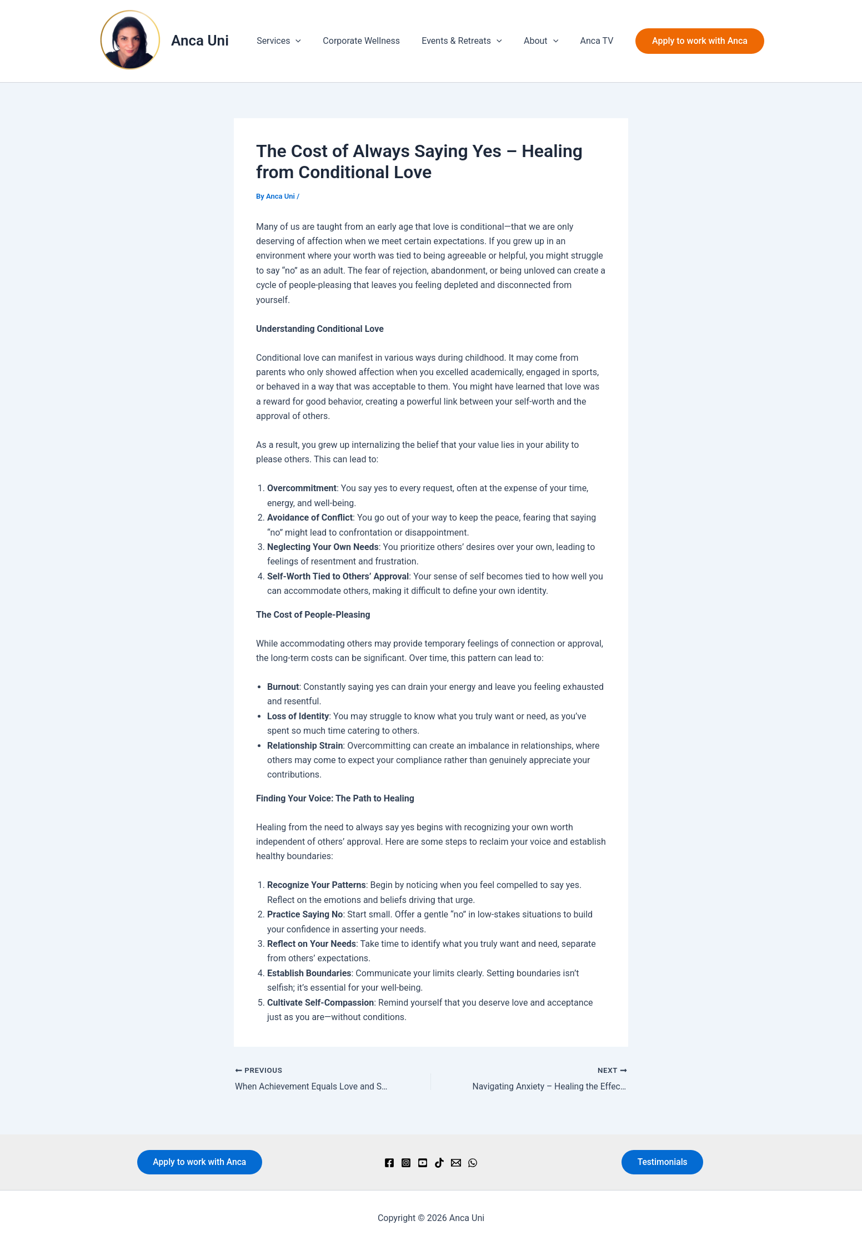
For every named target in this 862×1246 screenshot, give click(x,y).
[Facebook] (389, 1163)
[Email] (456, 1163)
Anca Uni (200, 40)
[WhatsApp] (473, 1163)
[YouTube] (423, 1163)
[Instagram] (406, 1163)
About (547, 41)
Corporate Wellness (375, 41)
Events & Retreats (472, 41)
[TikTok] (439, 1163)
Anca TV (598, 41)
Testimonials (662, 1162)
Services (297, 41)
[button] (313, 41)
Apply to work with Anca (199, 1162)
